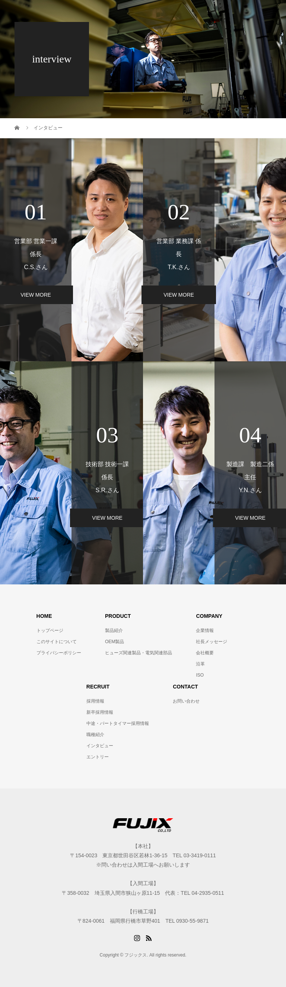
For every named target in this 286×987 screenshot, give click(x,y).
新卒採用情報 (99, 712)
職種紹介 (95, 734)
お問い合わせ (186, 701)
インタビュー (99, 745)
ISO (200, 675)
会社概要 (205, 652)
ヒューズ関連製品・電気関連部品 (138, 652)
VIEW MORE (178, 295)
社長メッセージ (211, 641)
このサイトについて (56, 641)
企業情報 (205, 630)
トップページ (49, 630)
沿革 (200, 664)
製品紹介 (114, 630)
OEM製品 (114, 641)
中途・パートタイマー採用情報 (117, 723)
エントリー (97, 756)
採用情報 (95, 701)
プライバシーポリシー (58, 652)
